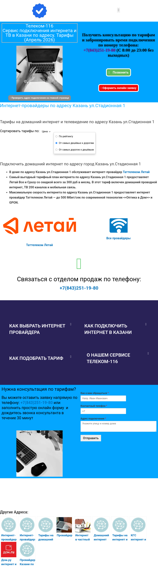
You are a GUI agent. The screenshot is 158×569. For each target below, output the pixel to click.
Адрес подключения (93, 418)
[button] (118, 10)
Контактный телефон (94, 405)
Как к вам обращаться (95, 393)
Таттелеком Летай (136, 172)
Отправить (91, 438)
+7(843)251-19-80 (99, 50)
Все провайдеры (118, 238)
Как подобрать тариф (36, 358)
